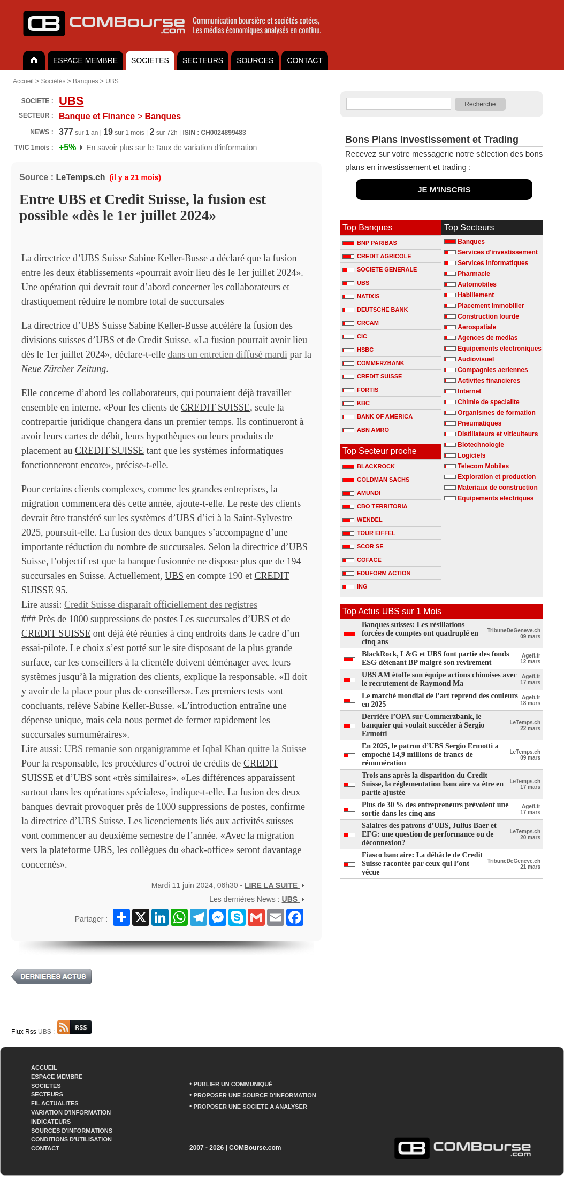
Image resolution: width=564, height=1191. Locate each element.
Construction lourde (488, 316)
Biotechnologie (481, 444)
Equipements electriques (495, 498)
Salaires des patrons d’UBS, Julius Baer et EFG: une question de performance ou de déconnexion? (429, 834)
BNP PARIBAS (369, 242)
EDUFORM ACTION (376, 573)
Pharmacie (474, 273)
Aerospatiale (477, 327)
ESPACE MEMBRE (85, 60)
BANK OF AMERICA (377, 416)
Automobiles (477, 284)
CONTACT (305, 60)
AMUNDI (361, 493)
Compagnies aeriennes (493, 370)
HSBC (358, 349)
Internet (469, 391)
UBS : (65, 1031)
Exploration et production (497, 477)
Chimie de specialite (488, 402)
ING (355, 586)
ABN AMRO (365, 430)
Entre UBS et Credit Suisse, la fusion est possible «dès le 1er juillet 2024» (142, 207)
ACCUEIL (44, 1067)
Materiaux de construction (497, 487)
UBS (112, 81)
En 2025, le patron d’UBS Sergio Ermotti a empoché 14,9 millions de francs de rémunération (430, 754)
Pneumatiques (479, 423)
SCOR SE (363, 546)
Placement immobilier (491, 306)
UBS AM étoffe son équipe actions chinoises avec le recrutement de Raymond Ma (439, 679)
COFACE (362, 559)
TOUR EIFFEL (368, 533)
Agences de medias (487, 338)
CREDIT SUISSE (215, 407)
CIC (354, 336)
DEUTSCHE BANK (375, 309)
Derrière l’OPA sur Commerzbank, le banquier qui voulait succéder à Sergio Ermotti (423, 725)
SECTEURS (202, 60)
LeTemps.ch (80, 177)
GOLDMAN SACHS (375, 479)
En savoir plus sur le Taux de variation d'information (171, 147)
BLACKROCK (368, 466)
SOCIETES (150, 60)
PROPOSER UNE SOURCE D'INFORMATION (255, 1095)
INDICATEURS (51, 1121)
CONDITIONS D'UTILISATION (71, 1139)
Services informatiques (493, 263)
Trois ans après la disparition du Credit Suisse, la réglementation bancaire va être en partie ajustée (433, 783)
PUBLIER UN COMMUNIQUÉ (233, 1084)
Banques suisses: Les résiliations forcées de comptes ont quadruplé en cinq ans (420, 633)
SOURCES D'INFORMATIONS (71, 1130)
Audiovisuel (476, 359)
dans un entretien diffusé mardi (227, 354)
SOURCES (255, 60)
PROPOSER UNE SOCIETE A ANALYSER (250, 1106)
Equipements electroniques (500, 348)
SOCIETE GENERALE (379, 269)
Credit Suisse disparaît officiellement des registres (160, 604)
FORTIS (360, 389)
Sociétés (53, 81)
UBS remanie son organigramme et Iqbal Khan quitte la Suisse (185, 749)
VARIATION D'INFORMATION (71, 1112)
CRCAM (360, 323)
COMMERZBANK (373, 363)
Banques (85, 81)
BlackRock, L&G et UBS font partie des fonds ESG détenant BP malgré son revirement (435, 658)
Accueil (23, 81)
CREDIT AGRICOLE (376, 256)
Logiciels (471, 455)
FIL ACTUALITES (55, 1103)
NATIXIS (361, 296)
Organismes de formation (496, 412)
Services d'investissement (498, 252)
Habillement (476, 295)
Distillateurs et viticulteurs (498, 434)
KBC (356, 403)
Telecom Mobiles (483, 466)
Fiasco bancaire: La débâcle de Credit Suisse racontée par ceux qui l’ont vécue (422, 863)
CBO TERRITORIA (375, 506)
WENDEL (362, 519)
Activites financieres (489, 380)
